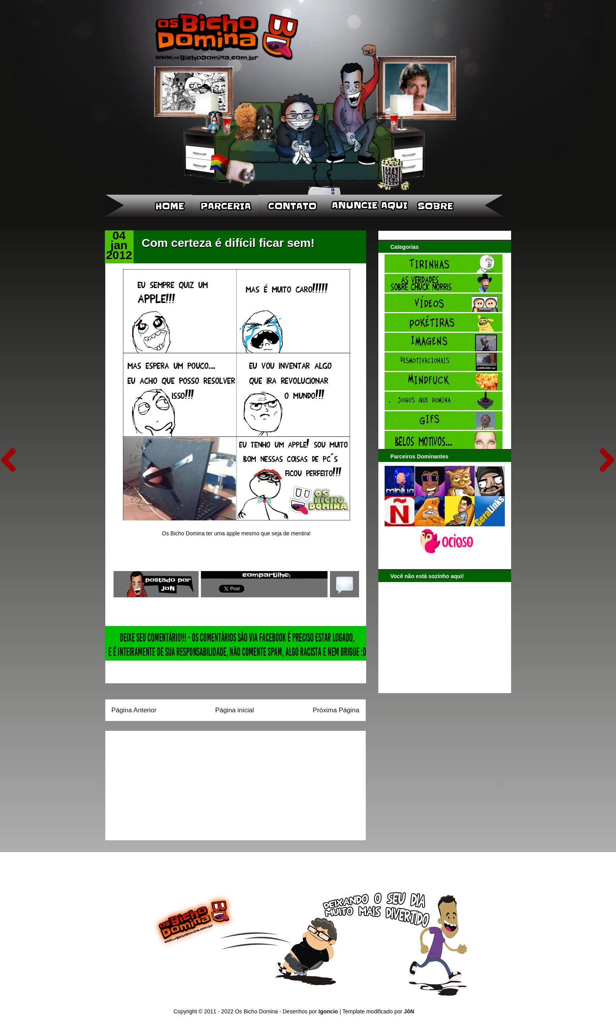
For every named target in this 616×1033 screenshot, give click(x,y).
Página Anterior (134, 710)
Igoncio (328, 1011)
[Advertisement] (161, 783)
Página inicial (234, 710)
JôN (409, 1011)
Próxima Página (336, 710)
